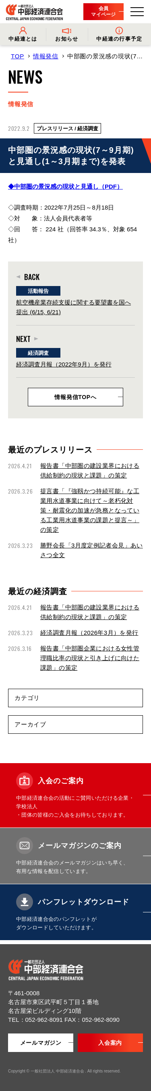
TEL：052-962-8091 (36, 1019)
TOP (17, 56)
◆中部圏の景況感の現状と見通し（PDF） (65, 186)
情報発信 (45, 56)
